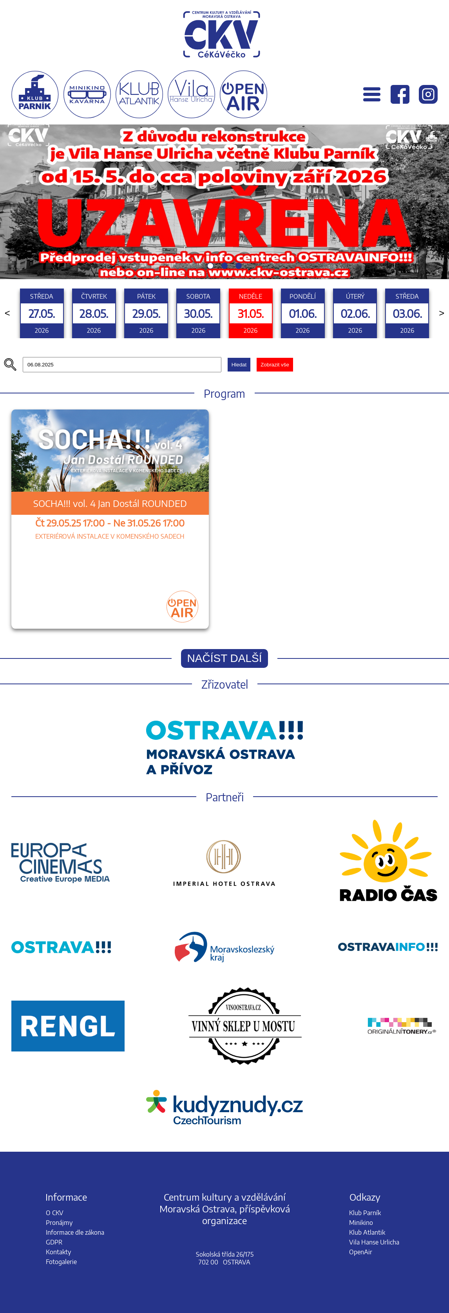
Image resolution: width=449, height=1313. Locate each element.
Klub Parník (365, 1213)
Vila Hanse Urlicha (374, 1242)
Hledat (239, 365)
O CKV (54, 1213)
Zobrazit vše (275, 365)
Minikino (361, 1222)
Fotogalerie (61, 1262)
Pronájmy (59, 1222)
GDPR (54, 1242)
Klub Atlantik (367, 1232)
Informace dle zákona (75, 1232)
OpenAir (360, 1252)
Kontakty (58, 1252)
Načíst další (224, 658)
